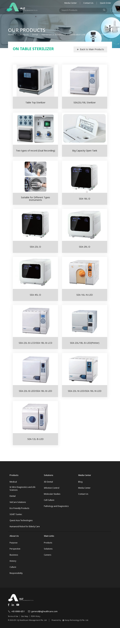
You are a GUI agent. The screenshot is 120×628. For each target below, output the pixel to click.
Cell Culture (49, 500)
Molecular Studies (52, 494)
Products (48, 542)
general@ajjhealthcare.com (43, 611)
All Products (23, 34)
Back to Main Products (90, 49)
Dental (13, 496)
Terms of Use (13, 616)
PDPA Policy (35, 616)
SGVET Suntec (16, 514)
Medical (13, 481)
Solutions (48, 548)
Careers (47, 554)
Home (11, 34)
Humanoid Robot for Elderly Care (25, 526)
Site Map (24, 616)
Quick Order (105, 3)
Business (14, 554)
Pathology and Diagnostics (56, 506)
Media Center (70, 3)
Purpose (13, 542)
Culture (13, 567)
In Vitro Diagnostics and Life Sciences (22, 488)
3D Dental (48, 481)
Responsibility (16, 573)
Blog (80, 481)
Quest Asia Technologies (21, 520)
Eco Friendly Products (19, 508)
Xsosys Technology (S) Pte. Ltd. (75, 620)
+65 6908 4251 (16, 611)
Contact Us (88, 3)
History (13, 561)
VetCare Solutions (18, 502)
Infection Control (51, 488)
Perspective (15, 548)
